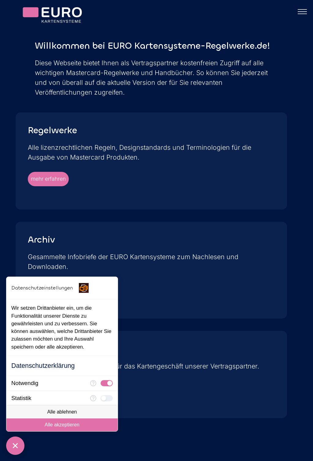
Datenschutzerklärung (43, 365)
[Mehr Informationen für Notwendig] (93, 383)
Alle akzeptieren (62, 424)
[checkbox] (107, 383)
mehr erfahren (48, 179)
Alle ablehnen (62, 411)
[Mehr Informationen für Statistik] (93, 398)
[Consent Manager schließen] (15, 445)
